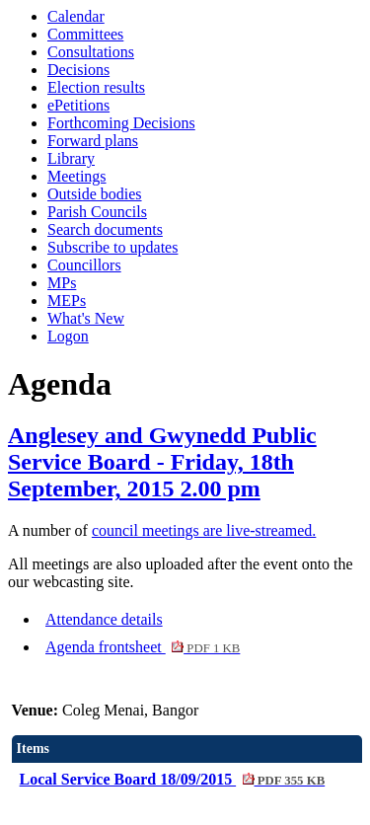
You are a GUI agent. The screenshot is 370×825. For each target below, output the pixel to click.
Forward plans (92, 140)
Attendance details (104, 619)
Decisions (78, 69)
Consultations (90, 51)
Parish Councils (97, 211)
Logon (68, 336)
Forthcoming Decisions (121, 122)
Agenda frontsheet (142, 646)
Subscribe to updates (112, 247)
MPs (61, 282)
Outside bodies (94, 194)
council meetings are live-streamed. (204, 530)
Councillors (84, 265)
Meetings (77, 176)
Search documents (105, 229)
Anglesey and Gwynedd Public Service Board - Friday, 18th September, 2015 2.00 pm (162, 461)
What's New (85, 318)
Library (71, 158)
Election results (96, 87)
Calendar (76, 16)
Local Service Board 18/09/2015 (173, 779)
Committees (85, 34)
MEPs (66, 300)
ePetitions (78, 105)
